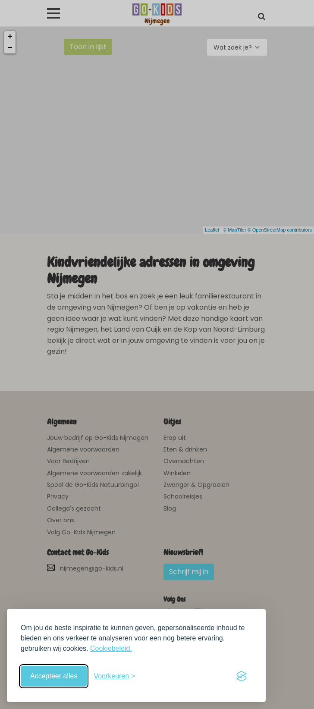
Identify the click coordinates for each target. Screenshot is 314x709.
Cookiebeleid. (111, 648)
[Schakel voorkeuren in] (114, 676)
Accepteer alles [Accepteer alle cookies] (53, 676)
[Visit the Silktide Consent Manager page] (241, 676)
